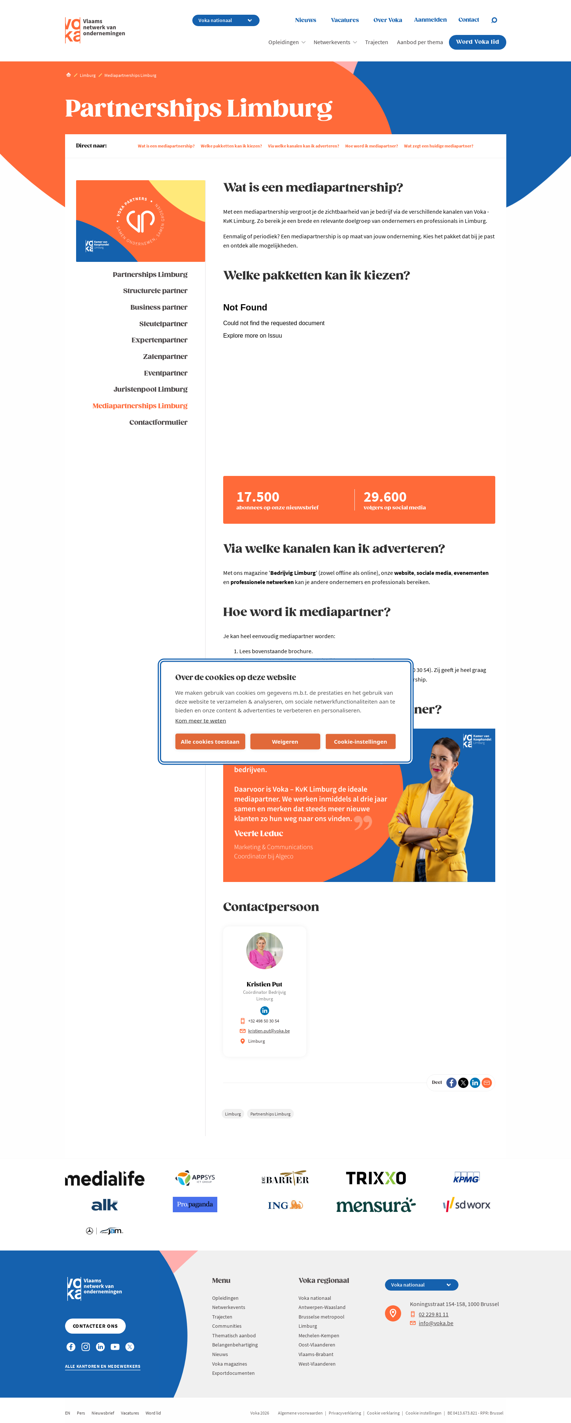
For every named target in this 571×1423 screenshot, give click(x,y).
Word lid (153, 1413)
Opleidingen (283, 42)
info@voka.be (431, 1323)
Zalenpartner (165, 357)
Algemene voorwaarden (300, 1413)
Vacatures (345, 20)
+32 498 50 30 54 (259, 1021)
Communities (227, 1326)
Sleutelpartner (163, 324)
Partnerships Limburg (150, 275)
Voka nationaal (315, 1298)
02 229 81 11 (429, 1314)
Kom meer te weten (200, 720)
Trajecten (376, 42)
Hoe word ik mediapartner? (371, 146)
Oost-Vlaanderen (317, 1344)
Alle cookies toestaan (210, 741)
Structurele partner (155, 291)
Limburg (233, 1114)
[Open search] (498, 20)
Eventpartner (166, 373)
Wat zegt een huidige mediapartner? (439, 146)
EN (67, 1413)
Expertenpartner (160, 340)
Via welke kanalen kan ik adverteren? (303, 146)
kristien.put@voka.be (265, 1031)
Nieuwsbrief (103, 1413)
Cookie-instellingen (360, 741)
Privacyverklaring (345, 1413)
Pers (81, 1413)
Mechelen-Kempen (319, 1335)
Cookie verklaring (383, 1413)
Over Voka (388, 20)
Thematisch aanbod (234, 1335)
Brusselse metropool (322, 1316)
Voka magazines (229, 1363)
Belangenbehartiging (235, 1344)
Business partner (159, 308)
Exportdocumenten (233, 1373)
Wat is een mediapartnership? (166, 146)
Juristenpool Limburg (151, 390)
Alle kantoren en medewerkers (103, 1366)
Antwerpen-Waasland (322, 1307)
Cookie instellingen (424, 1413)
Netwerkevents (332, 42)
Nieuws (305, 20)
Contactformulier (158, 423)
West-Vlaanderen (317, 1363)
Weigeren (285, 741)
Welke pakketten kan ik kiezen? (231, 146)
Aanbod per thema (420, 42)
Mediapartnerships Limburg (140, 406)
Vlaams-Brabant (316, 1354)
